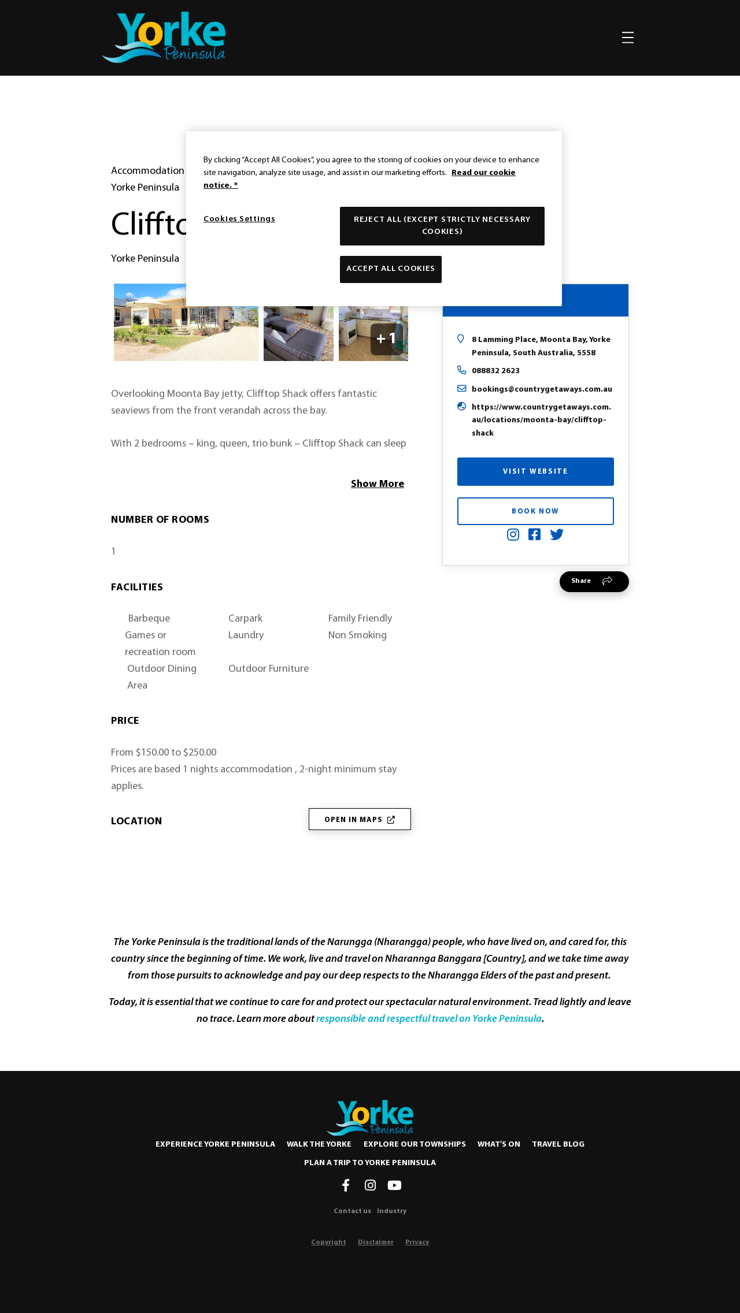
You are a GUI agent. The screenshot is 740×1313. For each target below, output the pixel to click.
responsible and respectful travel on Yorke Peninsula (429, 1019)
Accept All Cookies (390, 269)
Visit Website (535, 471)
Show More (377, 484)
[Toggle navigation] (627, 37)
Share (581, 581)
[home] (163, 37)
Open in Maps (359, 820)
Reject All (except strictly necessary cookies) (442, 225)
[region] (374, 218)
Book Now (536, 511)
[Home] (370, 1118)
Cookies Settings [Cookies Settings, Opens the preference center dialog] (239, 219)
